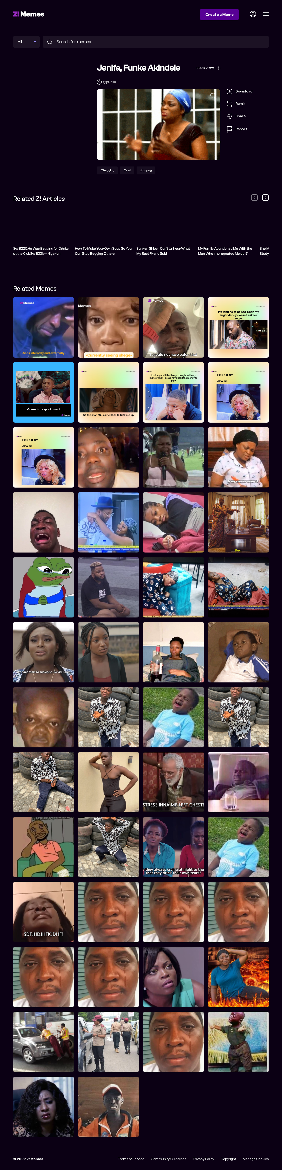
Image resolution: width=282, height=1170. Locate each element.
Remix (236, 104)
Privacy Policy (203, 1159)
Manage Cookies (256, 1159)
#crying (146, 170)
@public (109, 82)
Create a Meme (219, 14)
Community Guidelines (168, 1159)
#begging (107, 170)
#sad (127, 170)
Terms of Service (131, 1159)
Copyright (228, 1159)
